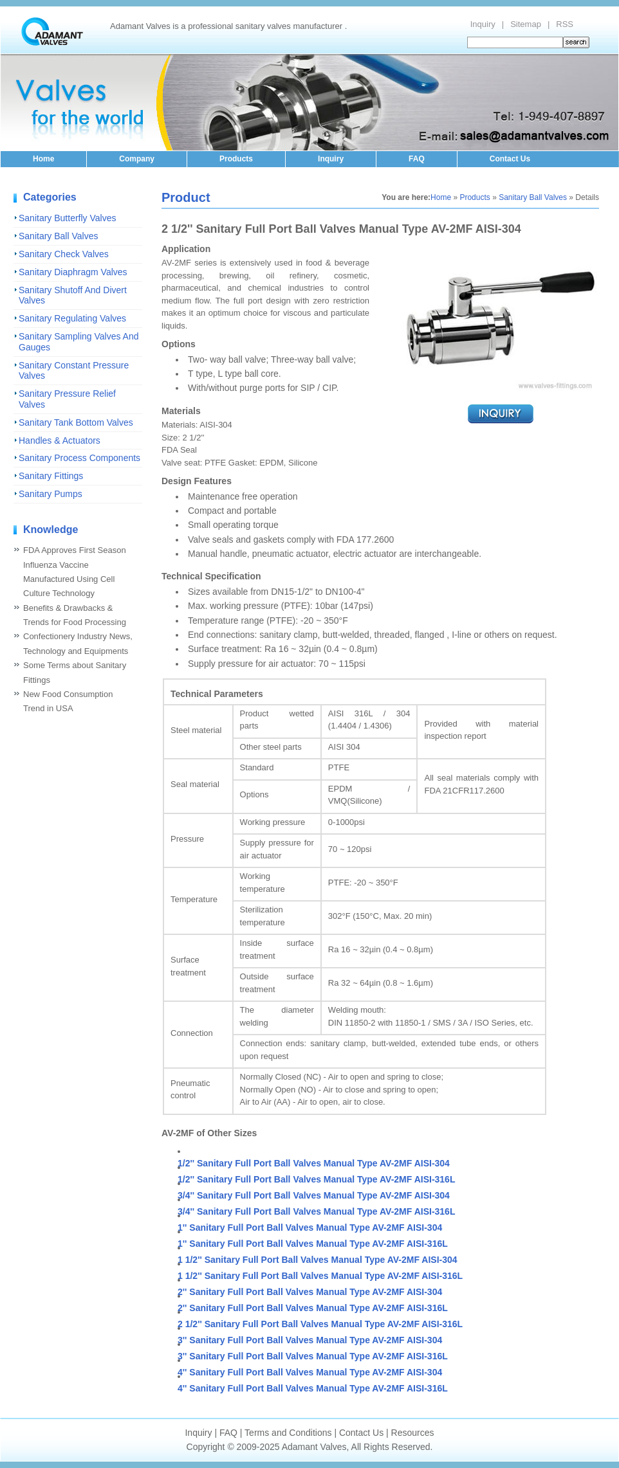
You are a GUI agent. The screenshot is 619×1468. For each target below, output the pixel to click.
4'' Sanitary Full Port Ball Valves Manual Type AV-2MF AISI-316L (313, 1388)
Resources (412, 1432)
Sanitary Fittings (51, 476)
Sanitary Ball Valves (58, 236)
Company (136, 158)
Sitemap (525, 24)
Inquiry (482, 24)
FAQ (417, 158)
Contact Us (510, 158)
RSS (564, 24)
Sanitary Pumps (50, 494)
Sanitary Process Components (79, 458)
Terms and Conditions (288, 1432)
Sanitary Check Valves (64, 254)
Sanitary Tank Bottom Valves (76, 422)
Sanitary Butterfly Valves (67, 218)
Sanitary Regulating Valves (72, 318)
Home (43, 158)
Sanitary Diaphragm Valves (73, 272)
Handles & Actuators (59, 440)
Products (236, 158)
